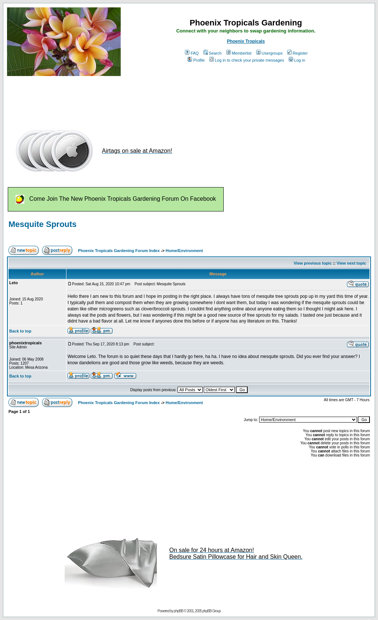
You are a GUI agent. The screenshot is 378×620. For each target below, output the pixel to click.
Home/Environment (184, 250)
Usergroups (269, 53)
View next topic (351, 263)
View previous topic (312, 263)
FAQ (192, 53)
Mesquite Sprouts (42, 224)
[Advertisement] (141, 99)
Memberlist (239, 53)
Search (212, 53)
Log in (297, 60)
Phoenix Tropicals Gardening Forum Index (118, 250)
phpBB (178, 611)
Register (297, 53)
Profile (196, 60)
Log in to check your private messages (246, 60)
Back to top (20, 331)
